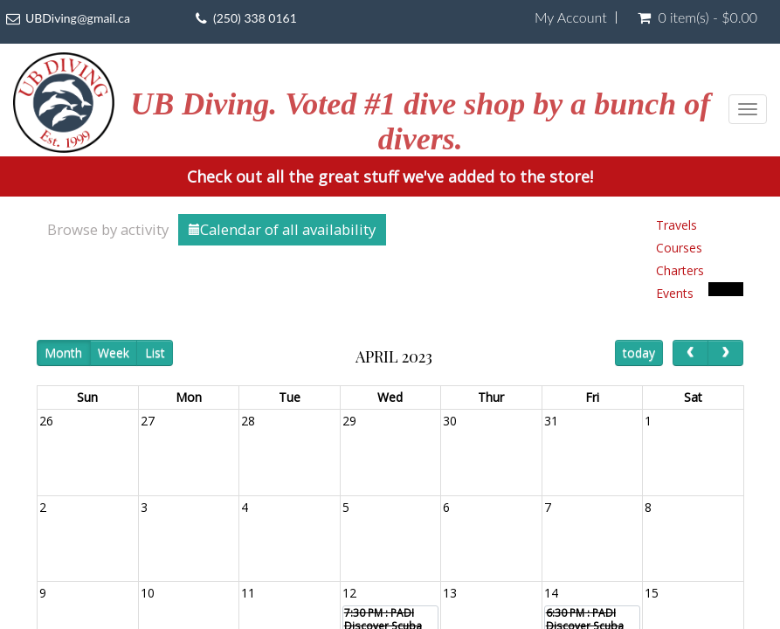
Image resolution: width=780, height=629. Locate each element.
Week (113, 352)
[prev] (690, 352)
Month (63, 352)
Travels (676, 225)
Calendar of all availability (282, 229)
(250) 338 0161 (255, 17)
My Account (571, 17)
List (155, 352)
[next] (725, 352)
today (639, 352)
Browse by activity (108, 229)
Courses (679, 247)
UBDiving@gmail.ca (77, 17)
